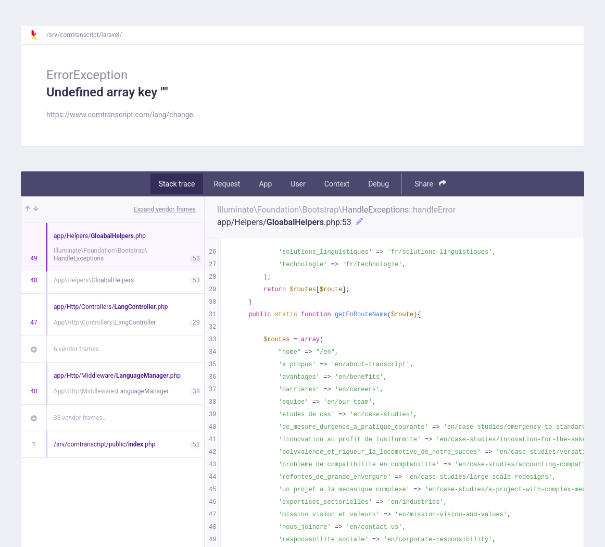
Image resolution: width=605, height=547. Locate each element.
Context (336, 184)
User (298, 184)
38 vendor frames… (80, 417)
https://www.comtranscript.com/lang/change (119, 114)
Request (226, 184)
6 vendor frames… (78, 349)
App (265, 184)
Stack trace (177, 184)
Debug (378, 184)
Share (430, 183)
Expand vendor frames (165, 209)
